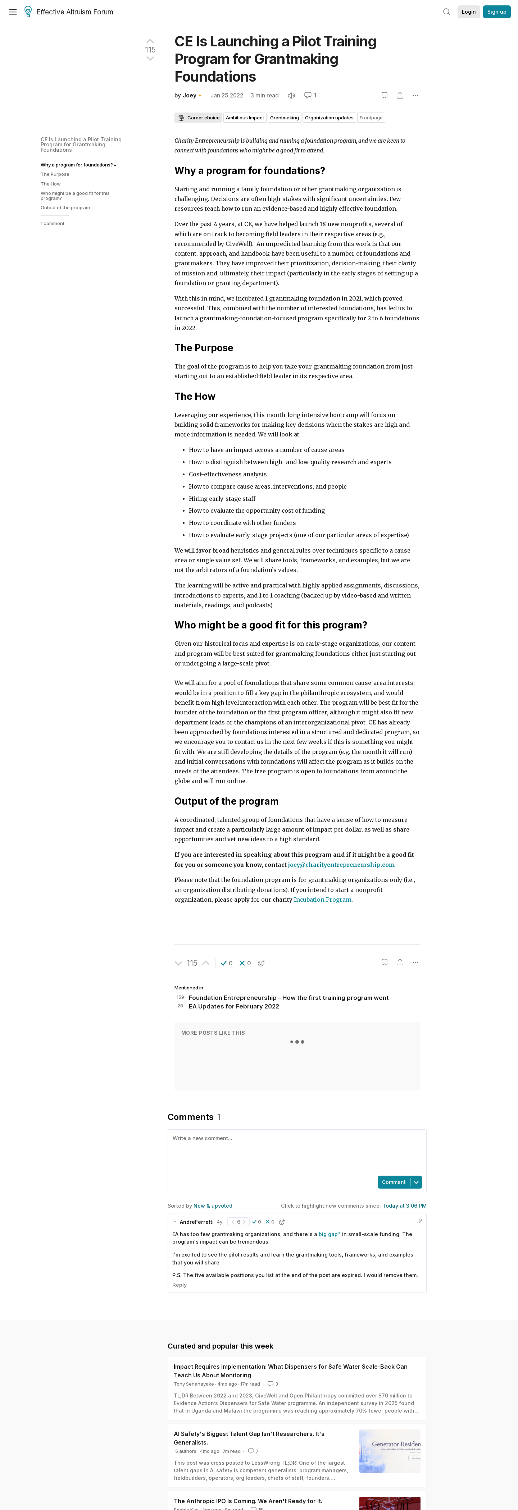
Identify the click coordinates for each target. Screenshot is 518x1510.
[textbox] (295, 1152)
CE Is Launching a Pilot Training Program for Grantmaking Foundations (81, 144)
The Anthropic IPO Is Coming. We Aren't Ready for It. (248, 1501)
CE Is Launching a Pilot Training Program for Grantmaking (275, 59)
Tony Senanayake (194, 1384)
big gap (328, 1234)
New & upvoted (213, 1206)
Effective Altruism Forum (68, 12)
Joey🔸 (193, 95)
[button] (227, 963)
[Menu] (13, 11)
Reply (179, 1285)
